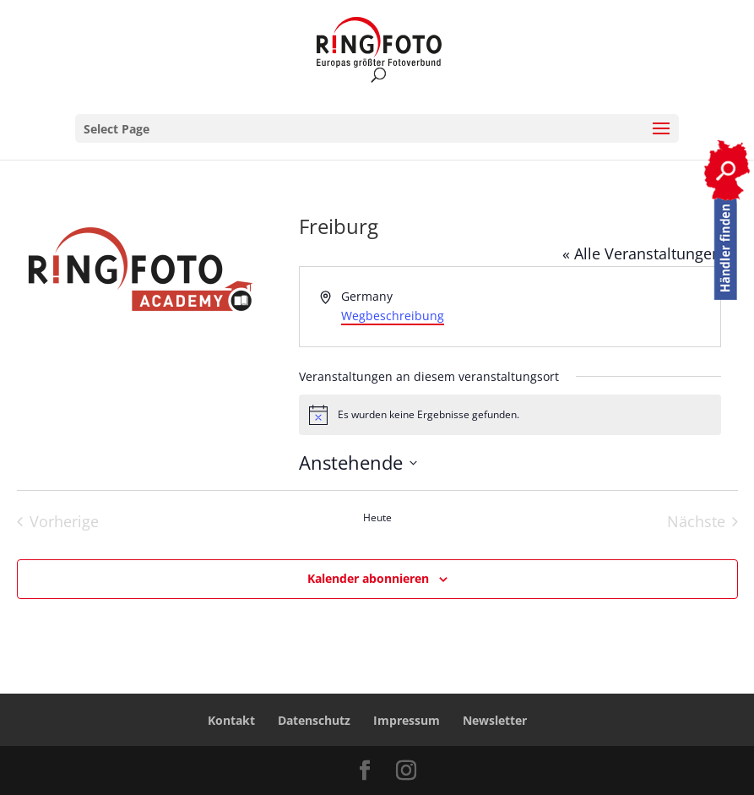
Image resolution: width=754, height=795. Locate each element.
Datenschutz (314, 720)
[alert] (510, 415)
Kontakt (231, 720)
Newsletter (495, 720)
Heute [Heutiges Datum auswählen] (377, 518)
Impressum (406, 720)
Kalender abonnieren (368, 578)
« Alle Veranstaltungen (641, 253)
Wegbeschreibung (392, 316)
